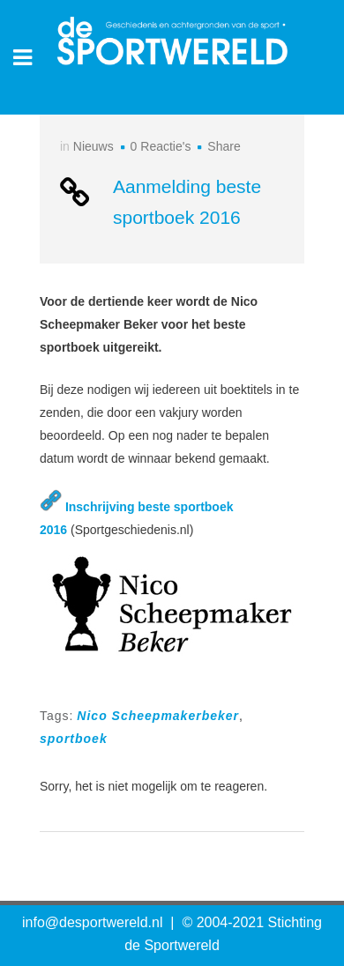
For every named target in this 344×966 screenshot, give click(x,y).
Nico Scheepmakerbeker (158, 716)
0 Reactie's (161, 146)
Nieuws (93, 146)
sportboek (74, 739)
